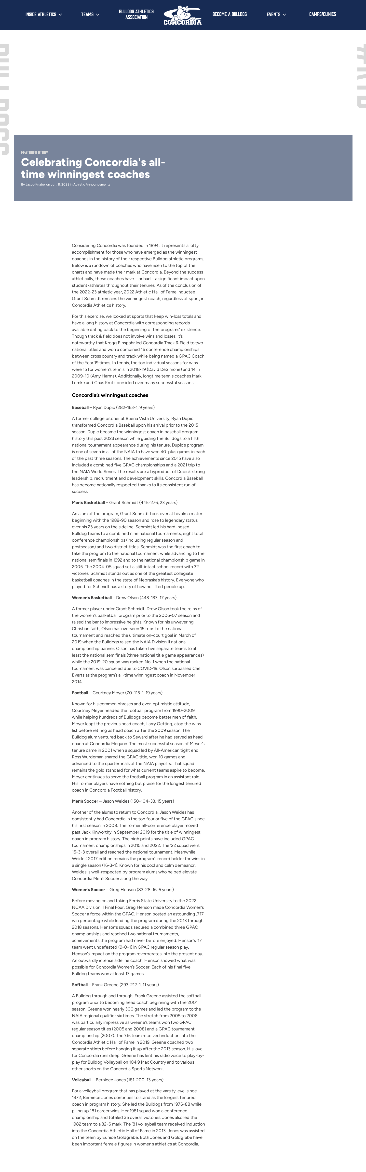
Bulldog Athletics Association (136, 14)
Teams (87, 14)
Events (273, 14)
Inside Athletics (41, 14)
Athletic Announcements (91, 184)
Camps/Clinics (322, 14)
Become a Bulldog (230, 14)
